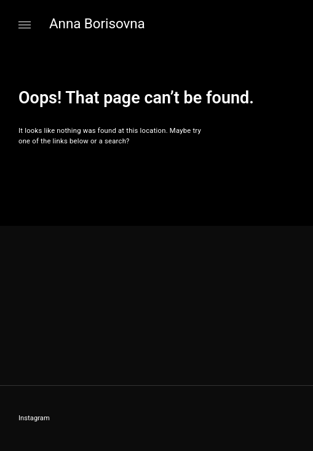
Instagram (34, 418)
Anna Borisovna (97, 23)
